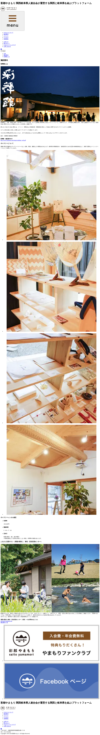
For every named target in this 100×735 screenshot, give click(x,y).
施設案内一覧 (4, 622)
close (3, 51)
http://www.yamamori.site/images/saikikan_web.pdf (13, 140)
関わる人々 (7, 43)
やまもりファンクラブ (10, 45)
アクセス (6, 717)
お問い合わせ (7, 46)
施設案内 (6, 714)
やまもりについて (8, 712)
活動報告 (6, 718)
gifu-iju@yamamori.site (6, 621)
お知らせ (6, 41)
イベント (6, 715)
